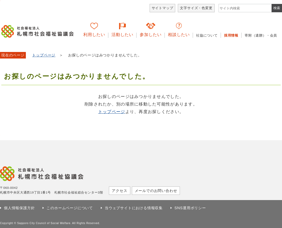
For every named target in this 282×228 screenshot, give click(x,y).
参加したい (151, 34)
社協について (207, 35)
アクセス (119, 191)
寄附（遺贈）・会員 (261, 35)
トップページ (43, 55)
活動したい (122, 34)
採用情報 (231, 35)
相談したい (179, 34)
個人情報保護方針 (19, 208)
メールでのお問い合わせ (156, 191)
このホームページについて (69, 208)
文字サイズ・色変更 (196, 8)
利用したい (94, 34)
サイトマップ (162, 8)
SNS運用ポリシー (190, 208)
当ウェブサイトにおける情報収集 (134, 208)
